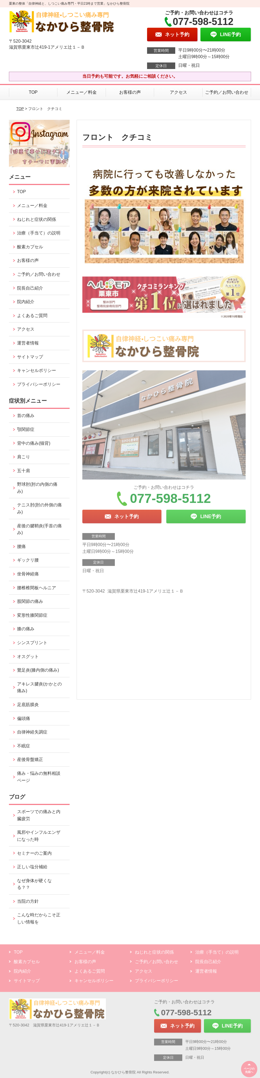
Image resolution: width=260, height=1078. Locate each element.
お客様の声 (130, 92)
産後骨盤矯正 (30, 759)
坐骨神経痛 (28, 574)
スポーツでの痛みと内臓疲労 (38, 815)
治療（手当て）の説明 (38, 233)
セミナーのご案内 (34, 853)
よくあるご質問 (32, 315)
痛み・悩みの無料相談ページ (38, 777)
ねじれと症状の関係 (36, 219)
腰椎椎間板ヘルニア (36, 587)
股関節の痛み (30, 601)
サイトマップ (30, 357)
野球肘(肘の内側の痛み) (37, 488)
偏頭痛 (23, 718)
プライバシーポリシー (38, 384)
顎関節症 (25, 429)
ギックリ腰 (28, 560)
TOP (33, 92)
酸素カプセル (30, 247)
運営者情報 (28, 343)
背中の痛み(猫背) (33, 443)
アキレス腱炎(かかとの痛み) (39, 687)
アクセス (178, 92)
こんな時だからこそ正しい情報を (38, 918)
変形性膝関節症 (32, 615)
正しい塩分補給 (32, 866)
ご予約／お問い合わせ (226, 92)
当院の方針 (28, 901)
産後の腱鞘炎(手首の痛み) (39, 529)
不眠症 (23, 746)
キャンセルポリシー (36, 370)
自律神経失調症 (32, 732)
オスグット (28, 656)
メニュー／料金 (81, 92)
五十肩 (23, 470)
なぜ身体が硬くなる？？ (34, 884)
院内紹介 (25, 301)
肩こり (23, 457)
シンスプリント (32, 642)
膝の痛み (25, 628)
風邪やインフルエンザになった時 (38, 836)
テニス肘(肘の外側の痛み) (39, 508)
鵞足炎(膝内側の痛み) (38, 670)
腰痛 (21, 546)
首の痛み (25, 415)
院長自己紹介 (30, 288)
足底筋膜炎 (28, 704)
